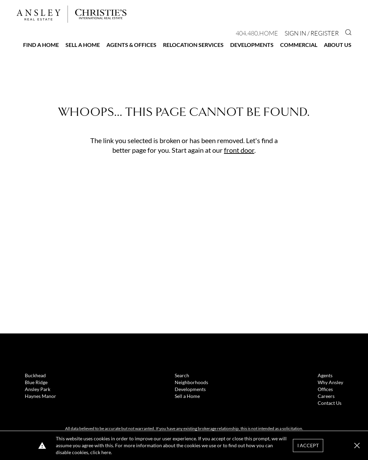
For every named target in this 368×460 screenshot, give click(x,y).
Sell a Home (82, 44)
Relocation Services (193, 44)
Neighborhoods (191, 382)
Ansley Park (37, 389)
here (106, 452)
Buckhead (35, 375)
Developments (252, 44)
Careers (326, 396)
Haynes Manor (40, 396)
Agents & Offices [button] (131, 44)
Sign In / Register (312, 33)
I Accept (308, 445)
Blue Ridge (36, 382)
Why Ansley (330, 382)
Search (182, 375)
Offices (325, 389)
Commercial (298, 44)
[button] (357, 445)
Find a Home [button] (41, 44)
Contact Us (329, 403)
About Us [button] (337, 44)
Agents (325, 375)
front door (239, 150)
